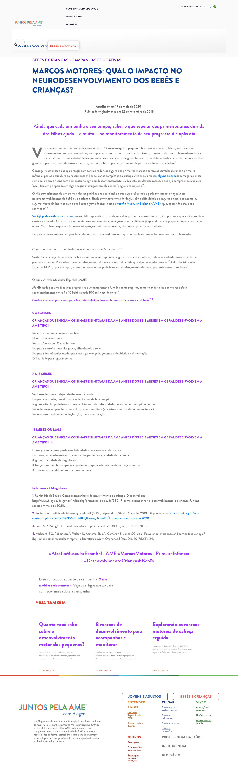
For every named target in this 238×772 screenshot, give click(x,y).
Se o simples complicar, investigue (133, 763)
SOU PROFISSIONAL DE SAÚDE (82, 8)
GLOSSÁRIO (171, 761)
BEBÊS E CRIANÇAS (63, 46)
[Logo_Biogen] (36, 23)
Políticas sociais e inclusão (203, 728)
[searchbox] (20, 45)
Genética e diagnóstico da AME (134, 721)
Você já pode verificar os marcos (52, 216)
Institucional (74, 16)
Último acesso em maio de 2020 (128, 518)
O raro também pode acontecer (135, 754)
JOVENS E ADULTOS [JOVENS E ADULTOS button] (144, 702)
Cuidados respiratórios (167, 736)
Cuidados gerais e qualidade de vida (170, 714)
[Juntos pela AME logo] (53, 716)
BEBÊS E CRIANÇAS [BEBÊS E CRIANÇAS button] (196, 702)
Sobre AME (133, 713)
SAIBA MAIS (46, 676)
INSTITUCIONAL (174, 752)
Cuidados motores (170, 729)
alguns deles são (168, 175)
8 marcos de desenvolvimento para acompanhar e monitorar (119, 634)
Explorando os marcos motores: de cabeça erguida (175, 631)
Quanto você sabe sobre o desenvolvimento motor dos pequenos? (62, 634)
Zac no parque (134, 747)
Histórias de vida (203, 721)
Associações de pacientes (203, 714)
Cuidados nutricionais (167, 722)
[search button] (16, 45)
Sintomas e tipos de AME (135, 730)
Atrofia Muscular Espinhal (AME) (139, 203)
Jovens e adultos (31, 46)
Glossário (72, 24)
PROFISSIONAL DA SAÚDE (182, 743)
